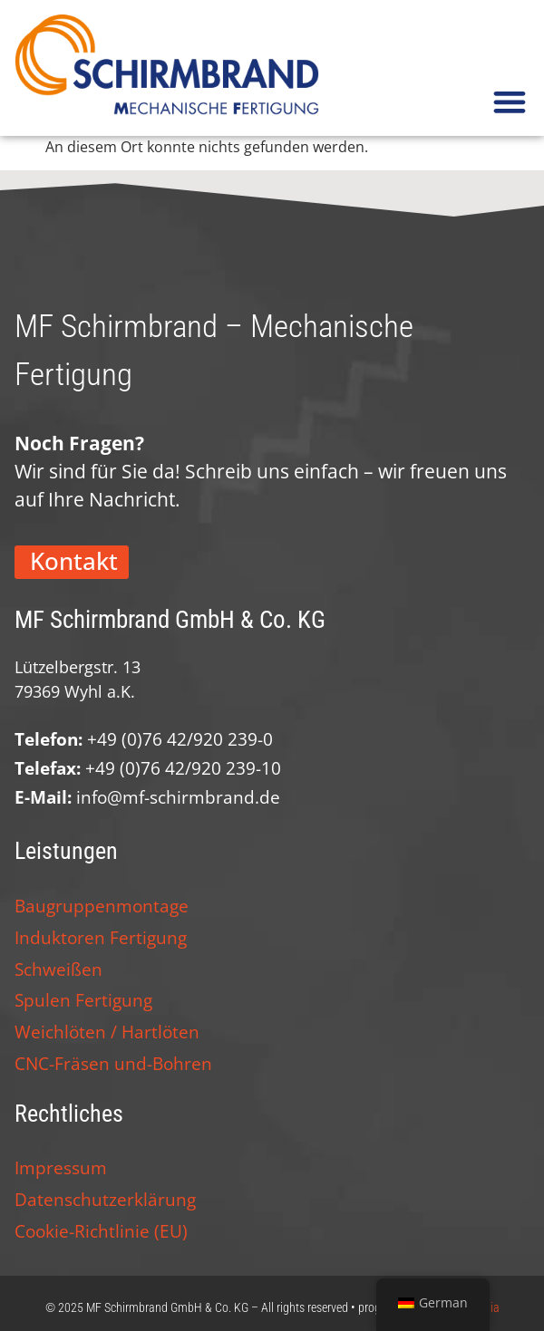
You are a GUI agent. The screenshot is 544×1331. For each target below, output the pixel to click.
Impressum (61, 1167)
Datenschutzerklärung (105, 1199)
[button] (509, 101)
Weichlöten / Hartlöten (107, 1031)
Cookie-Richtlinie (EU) (101, 1231)
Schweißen (58, 969)
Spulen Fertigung (83, 1000)
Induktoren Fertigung (101, 937)
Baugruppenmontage (102, 905)
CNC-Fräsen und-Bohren (113, 1063)
